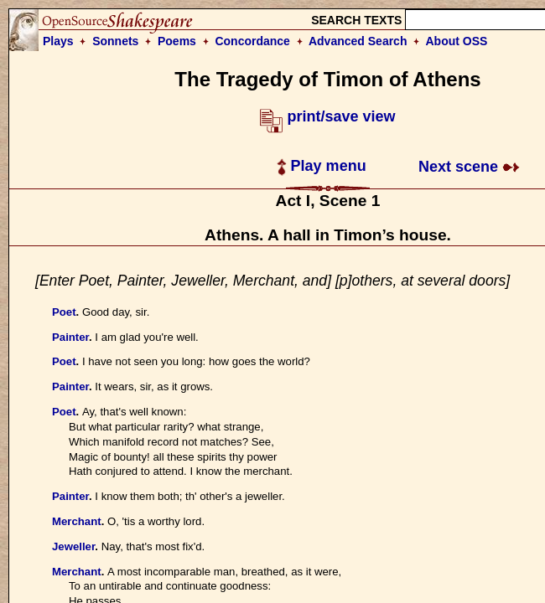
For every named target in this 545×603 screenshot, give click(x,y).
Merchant (76, 521)
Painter (70, 337)
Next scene (469, 166)
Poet (64, 312)
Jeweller (73, 546)
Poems (177, 41)
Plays (58, 41)
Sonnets (115, 41)
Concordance (252, 41)
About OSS (457, 41)
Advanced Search (358, 41)
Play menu (321, 165)
